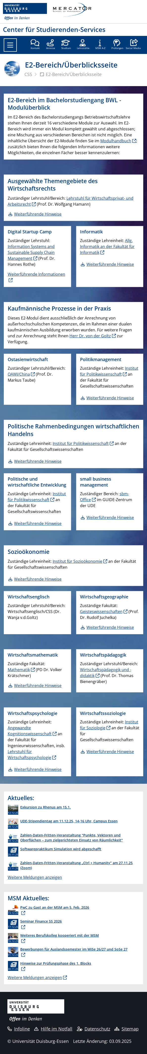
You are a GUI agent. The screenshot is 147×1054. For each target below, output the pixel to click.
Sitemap (126, 1029)
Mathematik (19, 669)
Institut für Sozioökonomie (77, 561)
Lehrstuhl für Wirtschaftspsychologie (29, 754)
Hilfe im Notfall (53, 1029)
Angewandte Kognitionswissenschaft (30, 730)
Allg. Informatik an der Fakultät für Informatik (107, 246)
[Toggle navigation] (10, 45)
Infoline (18, 1029)
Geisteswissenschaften (101, 611)
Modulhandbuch (115, 141)
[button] (133, 44)
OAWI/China (19, 374)
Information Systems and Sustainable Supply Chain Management (31, 252)
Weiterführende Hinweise (110, 264)
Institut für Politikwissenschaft (109, 371)
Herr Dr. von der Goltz (90, 336)
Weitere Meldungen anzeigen (35, 877)
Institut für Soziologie (109, 725)
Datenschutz (93, 1029)
